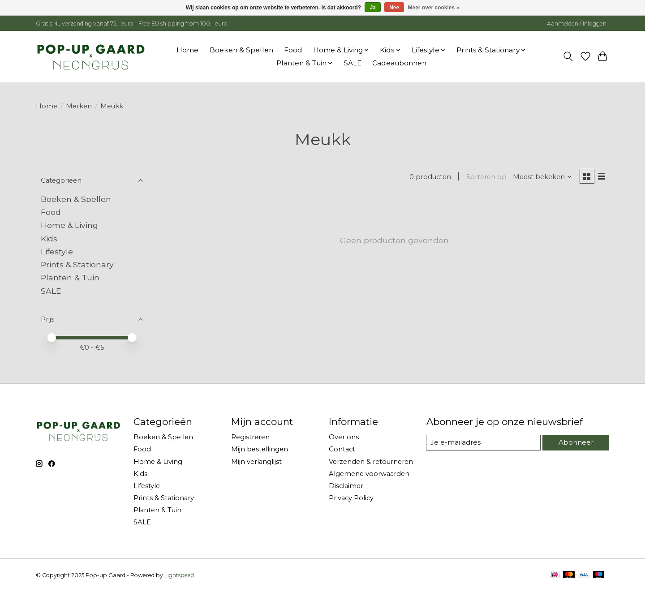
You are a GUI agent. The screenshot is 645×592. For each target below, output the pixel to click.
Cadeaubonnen (399, 63)
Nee (394, 7)
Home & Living (69, 225)
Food (293, 50)
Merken (79, 106)
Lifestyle (57, 251)
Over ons (344, 437)
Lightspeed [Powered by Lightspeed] (179, 575)
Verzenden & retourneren (371, 462)
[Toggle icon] (568, 56)
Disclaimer (346, 486)
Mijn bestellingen (259, 449)
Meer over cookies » (434, 7)
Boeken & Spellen (241, 50)
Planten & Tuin (70, 277)
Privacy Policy (351, 498)
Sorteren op (485, 177)
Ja (372, 7)
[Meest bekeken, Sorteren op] (541, 177)
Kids (49, 238)
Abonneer (576, 442)
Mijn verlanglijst (256, 462)
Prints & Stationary (77, 264)
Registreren (250, 437)
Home (187, 50)
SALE (352, 63)
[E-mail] (483, 443)
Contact (342, 449)
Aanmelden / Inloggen (576, 23)
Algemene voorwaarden (369, 474)
